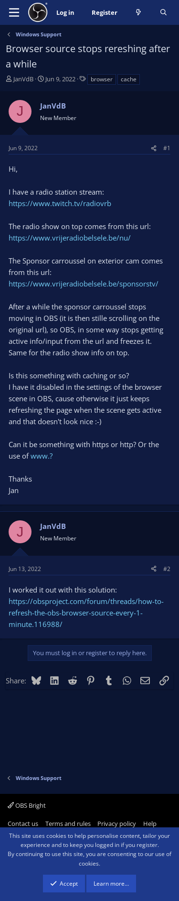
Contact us (23, 823)
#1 (166, 148)
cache (129, 79)
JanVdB (23, 79)
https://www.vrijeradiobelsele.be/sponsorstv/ (83, 283)
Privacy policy (116, 823)
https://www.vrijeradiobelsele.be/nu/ (70, 237)
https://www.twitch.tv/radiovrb (60, 203)
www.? (42, 456)
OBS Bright (27, 805)
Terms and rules (68, 823)
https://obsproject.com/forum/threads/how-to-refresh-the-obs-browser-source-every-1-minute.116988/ (86, 612)
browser (102, 79)
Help (150, 823)
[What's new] (138, 12)
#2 (166, 569)
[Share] (153, 148)
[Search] (163, 12)
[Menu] (14, 12)
